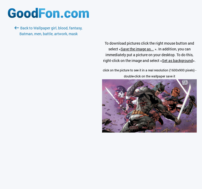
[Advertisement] (48, 98)
